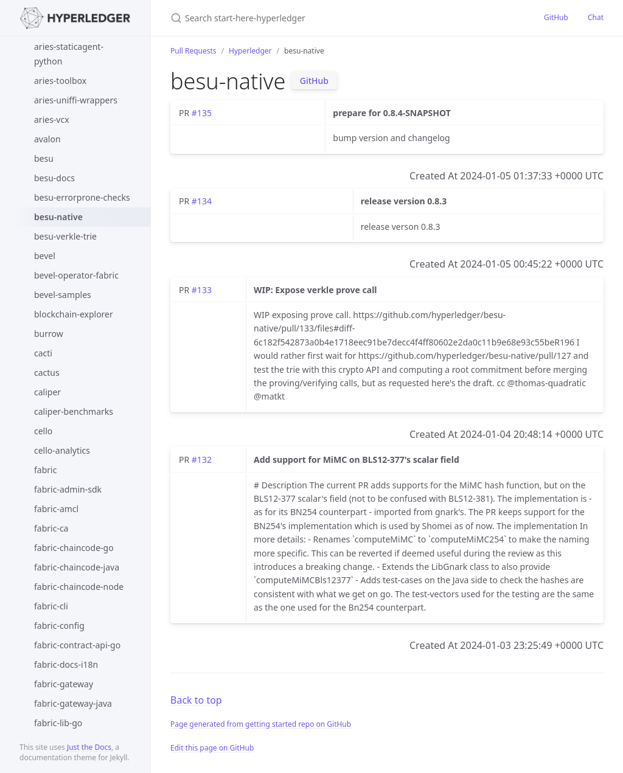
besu (44, 158)
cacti (43, 353)
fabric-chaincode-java (76, 567)
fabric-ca (51, 528)
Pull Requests (193, 51)
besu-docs (54, 178)
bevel (44, 256)
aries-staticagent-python (68, 54)
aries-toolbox (60, 80)
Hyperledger (250, 51)
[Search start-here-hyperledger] (314, 18)
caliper (47, 392)
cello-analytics (62, 450)
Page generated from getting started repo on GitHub (260, 724)
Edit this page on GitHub (212, 748)
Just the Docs (89, 747)
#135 (202, 113)
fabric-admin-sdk (68, 489)
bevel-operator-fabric (76, 275)
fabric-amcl (56, 509)
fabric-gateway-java (73, 703)
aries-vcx (51, 119)
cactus (47, 372)
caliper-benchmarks (73, 411)
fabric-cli (51, 606)
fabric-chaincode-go (74, 547)
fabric (45, 470)
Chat (596, 17)
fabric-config (59, 625)
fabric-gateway (63, 684)
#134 (202, 201)
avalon (47, 139)
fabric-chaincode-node (79, 586)
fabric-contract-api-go (77, 645)
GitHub (556, 17)
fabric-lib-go (58, 723)
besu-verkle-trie (65, 236)
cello (43, 431)
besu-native (58, 217)
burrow (48, 333)
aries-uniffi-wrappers (75, 100)
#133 (202, 290)
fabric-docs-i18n (66, 664)
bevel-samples (62, 294)
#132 (202, 459)
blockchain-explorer (73, 314)
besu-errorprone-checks (82, 197)
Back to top (196, 700)
